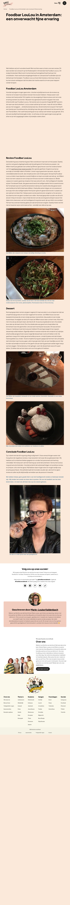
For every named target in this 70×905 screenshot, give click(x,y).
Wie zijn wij (7, 705)
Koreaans (30, 726)
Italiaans (30, 708)
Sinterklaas (52, 714)
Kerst (50, 705)
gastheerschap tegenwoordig (21, 174)
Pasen (50, 708)
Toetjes (40, 714)
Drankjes (40, 717)
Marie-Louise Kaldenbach (44, 615)
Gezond (20, 711)
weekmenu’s (39, 670)
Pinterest (63, 711)
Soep (19, 720)
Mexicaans (31, 717)
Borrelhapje (41, 723)
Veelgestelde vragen (9, 711)
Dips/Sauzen (41, 726)
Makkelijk (20, 708)
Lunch (40, 708)
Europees (30, 720)
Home (5, 9)
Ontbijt (40, 705)
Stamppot (20, 723)
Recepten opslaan (8, 717)
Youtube (63, 717)
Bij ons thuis (7, 708)
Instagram (63, 705)
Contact (50, 738)
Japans (29, 729)
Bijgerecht (41, 720)
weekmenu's (21, 705)
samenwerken (29, 738)
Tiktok (62, 714)
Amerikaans (31, 714)
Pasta (19, 714)
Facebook (63, 708)
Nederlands (31, 705)
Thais (29, 723)
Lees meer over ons (42, 674)
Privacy (19, 738)
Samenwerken (7, 714)
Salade (19, 717)
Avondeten (41, 711)
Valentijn (51, 711)
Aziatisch (30, 711)
